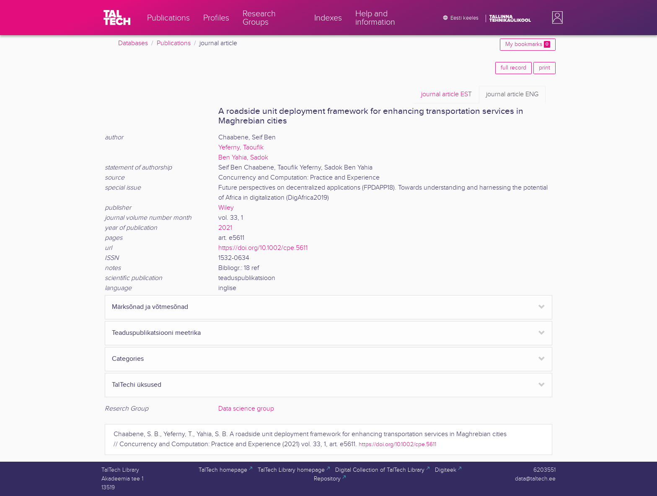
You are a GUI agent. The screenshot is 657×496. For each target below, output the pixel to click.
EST (446, 95)
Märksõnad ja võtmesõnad (150, 307)
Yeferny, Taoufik (241, 148)
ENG (512, 95)
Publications (174, 43)
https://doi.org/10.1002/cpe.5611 (263, 248)
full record (513, 67)
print (544, 67)
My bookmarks (527, 44)
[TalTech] (116, 18)
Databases (133, 43)
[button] (555, 17)
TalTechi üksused (136, 385)
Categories (128, 359)
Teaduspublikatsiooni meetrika (156, 333)
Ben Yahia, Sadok (243, 158)
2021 (225, 228)
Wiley (226, 208)
